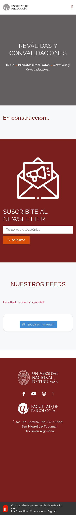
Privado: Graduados (34, 65)
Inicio (10, 65)
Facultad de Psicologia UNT (24, 302)
